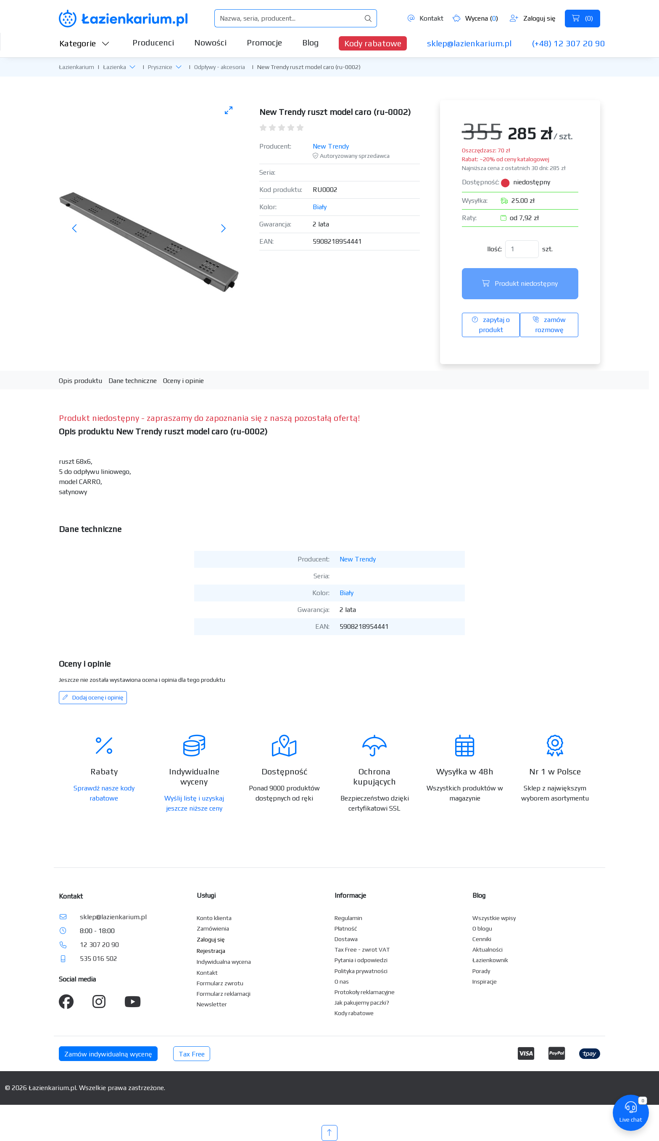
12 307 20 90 (99, 945)
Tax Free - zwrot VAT (362, 949)
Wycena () (475, 18)
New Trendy (331, 146)
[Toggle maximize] (228, 110)
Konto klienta (214, 918)
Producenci (153, 42)
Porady (481, 971)
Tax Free (192, 1054)
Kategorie (84, 43)
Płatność (346, 928)
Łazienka (114, 67)
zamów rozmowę (549, 325)
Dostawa (346, 939)
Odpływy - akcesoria (219, 67)
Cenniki (481, 939)
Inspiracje (484, 981)
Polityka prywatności (361, 971)
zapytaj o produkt (491, 325)
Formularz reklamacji (223, 993)
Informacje (350, 895)
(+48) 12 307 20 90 (568, 43)
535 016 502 (98, 959)
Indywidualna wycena (224, 961)
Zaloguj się (533, 18)
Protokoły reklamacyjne (365, 992)
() (582, 18)
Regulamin (348, 918)
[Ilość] (522, 249)
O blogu (482, 928)
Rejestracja (211, 950)
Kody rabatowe (372, 43)
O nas (342, 981)
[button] (132, 66)
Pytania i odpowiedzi (361, 960)
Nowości (210, 42)
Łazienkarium (76, 67)
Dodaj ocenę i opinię (93, 697)
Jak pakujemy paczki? (362, 1002)
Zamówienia (213, 928)
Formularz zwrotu (220, 983)
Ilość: (494, 249)
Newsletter (212, 1004)
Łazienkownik (490, 960)
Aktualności (487, 949)
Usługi (206, 895)
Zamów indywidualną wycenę (108, 1054)
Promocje (264, 42)
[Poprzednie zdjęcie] (75, 228)
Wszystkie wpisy (494, 918)
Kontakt (425, 18)
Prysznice (160, 67)
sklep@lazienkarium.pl (469, 43)
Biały (320, 207)
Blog (310, 42)
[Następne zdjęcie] (223, 228)
